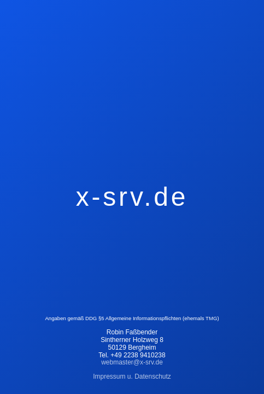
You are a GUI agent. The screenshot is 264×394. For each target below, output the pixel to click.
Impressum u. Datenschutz (132, 376)
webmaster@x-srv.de (132, 362)
